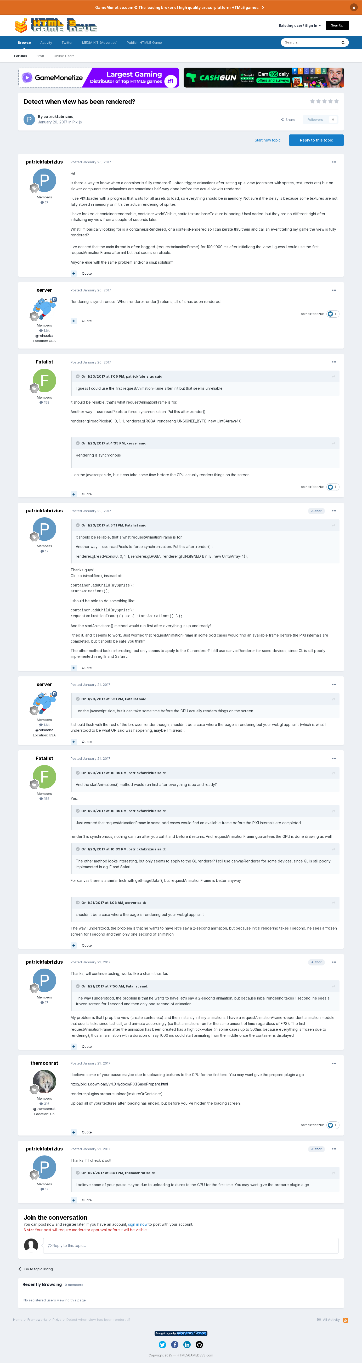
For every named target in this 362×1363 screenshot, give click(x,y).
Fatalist (44, 362)
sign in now (138, 1224)
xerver (44, 290)
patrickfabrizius (58, 116)
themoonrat (44, 1063)
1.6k (44, 330)
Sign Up (337, 25)
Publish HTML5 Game (144, 42)
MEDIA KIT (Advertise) (99, 42)
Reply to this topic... (67, 1245)
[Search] (309, 42)
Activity (46, 42)
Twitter (67, 42)
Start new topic (268, 140)
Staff (40, 56)
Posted (91, 162)
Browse (24, 44)
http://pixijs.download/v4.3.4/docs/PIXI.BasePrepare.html (119, 1084)
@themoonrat (44, 1108)
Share (288, 119)
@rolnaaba (44, 335)
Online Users (64, 56)
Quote (87, 273)
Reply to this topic (316, 140)
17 (44, 202)
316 (44, 1103)
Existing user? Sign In (300, 25)
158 (44, 402)
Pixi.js (77, 122)
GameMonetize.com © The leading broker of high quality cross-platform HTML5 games (177, 7)
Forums (20, 56)
